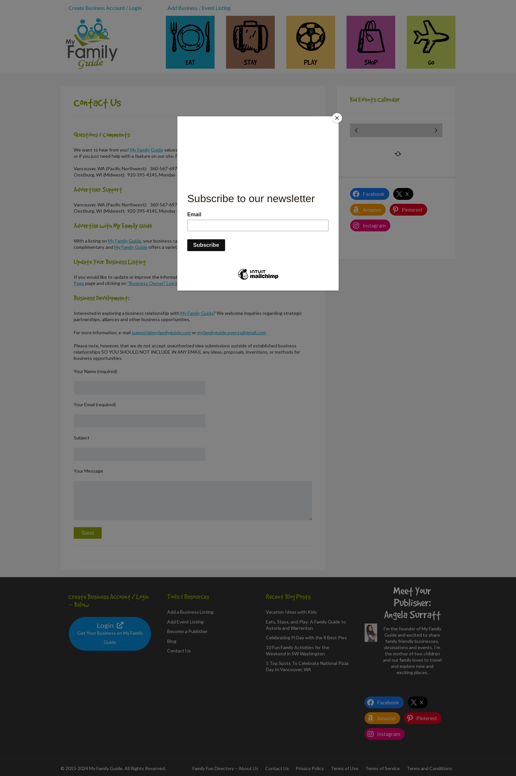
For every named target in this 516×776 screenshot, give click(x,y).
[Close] (337, 118)
